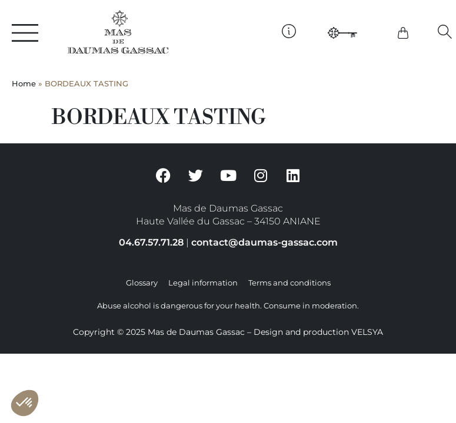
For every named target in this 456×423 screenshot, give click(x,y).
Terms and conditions (289, 282)
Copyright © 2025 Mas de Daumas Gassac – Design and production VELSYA (228, 332)
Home (24, 83)
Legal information (203, 282)
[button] (444, 31)
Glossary (142, 282)
